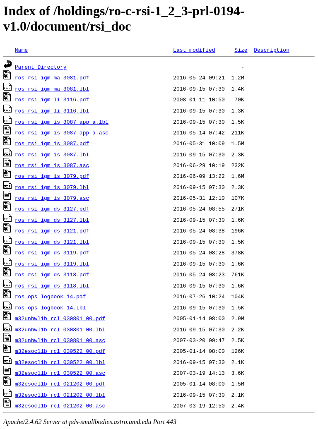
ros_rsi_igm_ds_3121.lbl (52, 241)
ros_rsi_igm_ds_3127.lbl (52, 219)
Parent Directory (41, 66)
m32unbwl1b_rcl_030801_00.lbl (60, 329)
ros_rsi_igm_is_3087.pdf (52, 143)
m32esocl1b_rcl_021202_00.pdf (60, 383)
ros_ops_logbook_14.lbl (50, 307)
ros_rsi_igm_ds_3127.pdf (52, 208)
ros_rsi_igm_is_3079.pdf (52, 176)
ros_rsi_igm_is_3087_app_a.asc (61, 132)
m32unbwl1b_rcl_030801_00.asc (60, 340)
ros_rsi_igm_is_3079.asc (52, 197)
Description (271, 49)
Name (21, 49)
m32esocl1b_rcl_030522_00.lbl (60, 362)
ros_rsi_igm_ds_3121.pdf (52, 230)
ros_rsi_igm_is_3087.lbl (52, 154)
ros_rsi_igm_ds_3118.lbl (52, 285)
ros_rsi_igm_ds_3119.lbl (52, 263)
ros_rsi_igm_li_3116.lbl (52, 110)
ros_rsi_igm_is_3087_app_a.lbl (61, 121)
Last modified (194, 49)
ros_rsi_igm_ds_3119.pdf (52, 252)
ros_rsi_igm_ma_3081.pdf (52, 77)
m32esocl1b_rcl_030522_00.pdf (60, 351)
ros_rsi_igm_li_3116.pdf (52, 99)
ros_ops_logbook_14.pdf (50, 296)
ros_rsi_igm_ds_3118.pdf (52, 274)
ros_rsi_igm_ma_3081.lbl (52, 88)
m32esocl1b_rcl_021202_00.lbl (60, 394)
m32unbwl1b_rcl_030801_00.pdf (60, 318)
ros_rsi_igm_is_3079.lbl (52, 187)
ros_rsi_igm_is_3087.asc (52, 165)
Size (240, 49)
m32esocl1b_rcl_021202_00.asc (60, 405)
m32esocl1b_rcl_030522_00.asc (60, 372)
